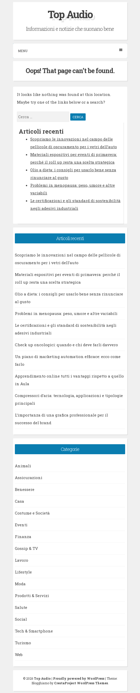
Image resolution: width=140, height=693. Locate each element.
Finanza (23, 536)
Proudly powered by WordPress (78, 678)
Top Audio (70, 14)
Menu (70, 50)
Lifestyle (23, 572)
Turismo (23, 642)
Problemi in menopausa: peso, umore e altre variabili (66, 313)
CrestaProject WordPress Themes (81, 683)
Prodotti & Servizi (32, 595)
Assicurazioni (28, 477)
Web (19, 654)
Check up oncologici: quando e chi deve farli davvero (66, 344)
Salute (21, 607)
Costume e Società (32, 513)
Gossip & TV (26, 548)
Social (21, 619)
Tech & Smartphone (34, 630)
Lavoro (21, 560)
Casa (19, 501)
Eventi (21, 524)
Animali (23, 465)
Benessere (24, 489)
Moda (20, 583)
